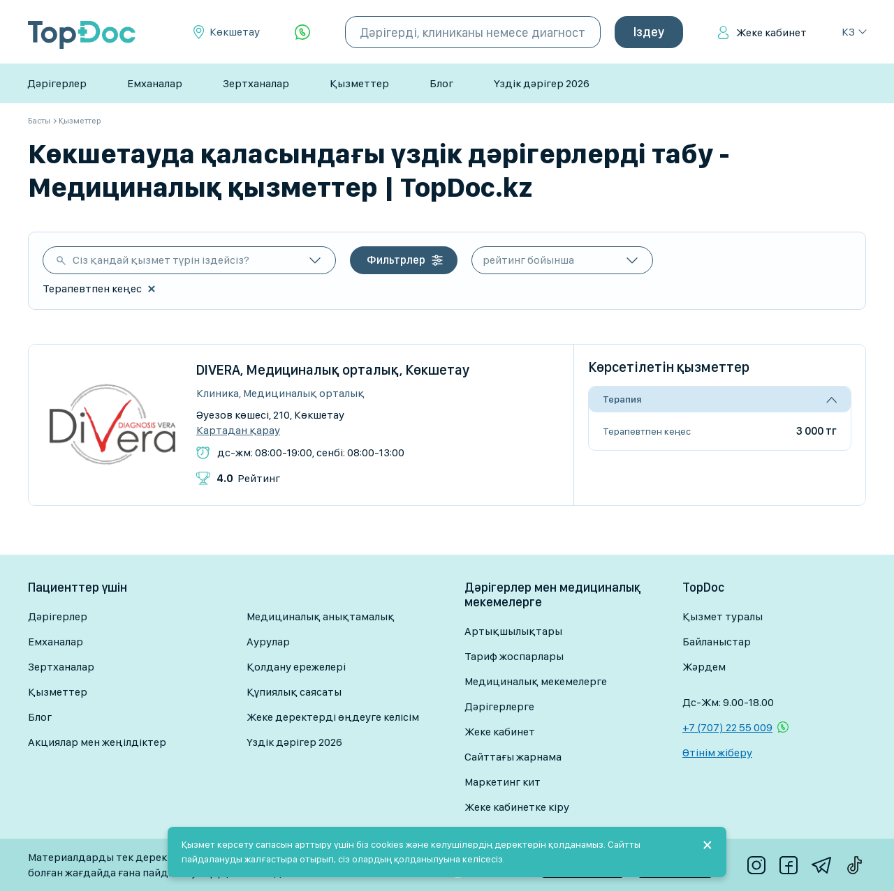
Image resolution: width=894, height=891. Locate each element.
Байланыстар (716, 641)
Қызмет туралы (722, 616)
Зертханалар (256, 83)
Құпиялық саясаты (294, 691)
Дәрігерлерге (499, 706)
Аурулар (268, 641)
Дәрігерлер (57, 83)
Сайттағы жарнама (513, 756)
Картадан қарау (238, 430)
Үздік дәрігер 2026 (541, 83)
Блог (441, 83)
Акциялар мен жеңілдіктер (97, 742)
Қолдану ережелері (296, 666)
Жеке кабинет (771, 32)
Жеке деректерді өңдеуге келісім (333, 717)
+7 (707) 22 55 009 (727, 727)
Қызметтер (359, 83)
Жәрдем (704, 666)
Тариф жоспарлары (514, 656)
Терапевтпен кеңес (647, 431)
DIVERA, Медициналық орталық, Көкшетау (332, 369)
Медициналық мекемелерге (535, 681)
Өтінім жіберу (717, 752)
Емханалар (154, 83)
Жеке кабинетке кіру (516, 807)
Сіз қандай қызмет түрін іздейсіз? (161, 260)
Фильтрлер (396, 260)
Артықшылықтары (513, 631)
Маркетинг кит (502, 781)
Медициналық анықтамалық (321, 616)
